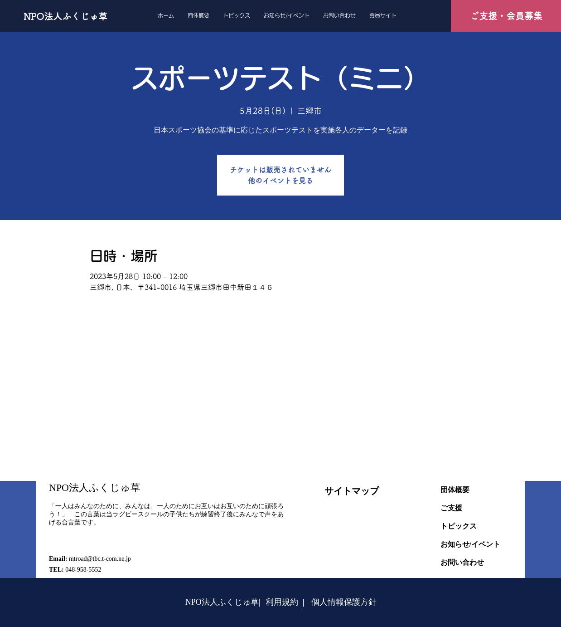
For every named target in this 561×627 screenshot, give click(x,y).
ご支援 (451, 508)
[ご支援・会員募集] (506, 16)
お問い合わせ (462, 562)
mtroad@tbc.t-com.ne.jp (100, 558)
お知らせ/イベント (470, 544)
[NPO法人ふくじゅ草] (68, 16)
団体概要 (454, 490)
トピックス (458, 526)
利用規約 (282, 602)
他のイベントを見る (280, 180)
